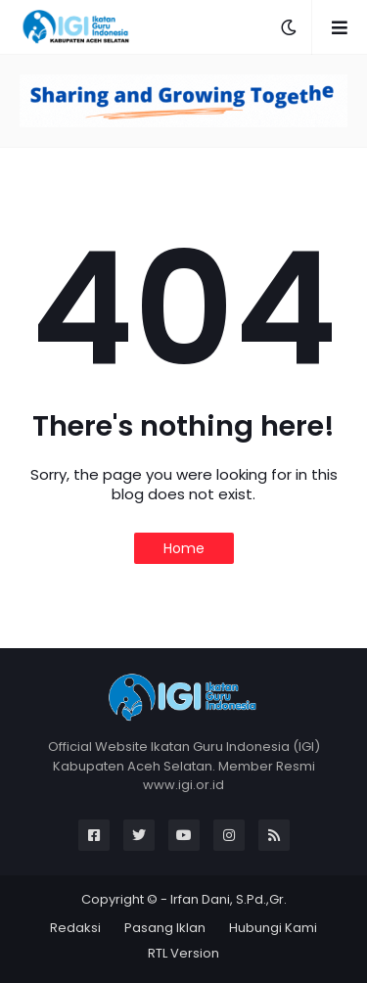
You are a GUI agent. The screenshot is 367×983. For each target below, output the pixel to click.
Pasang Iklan (165, 927)
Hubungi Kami (273, 927)
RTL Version (183, 953)
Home (184, 548)
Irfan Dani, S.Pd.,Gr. (228, 899)
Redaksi (75, 927)
